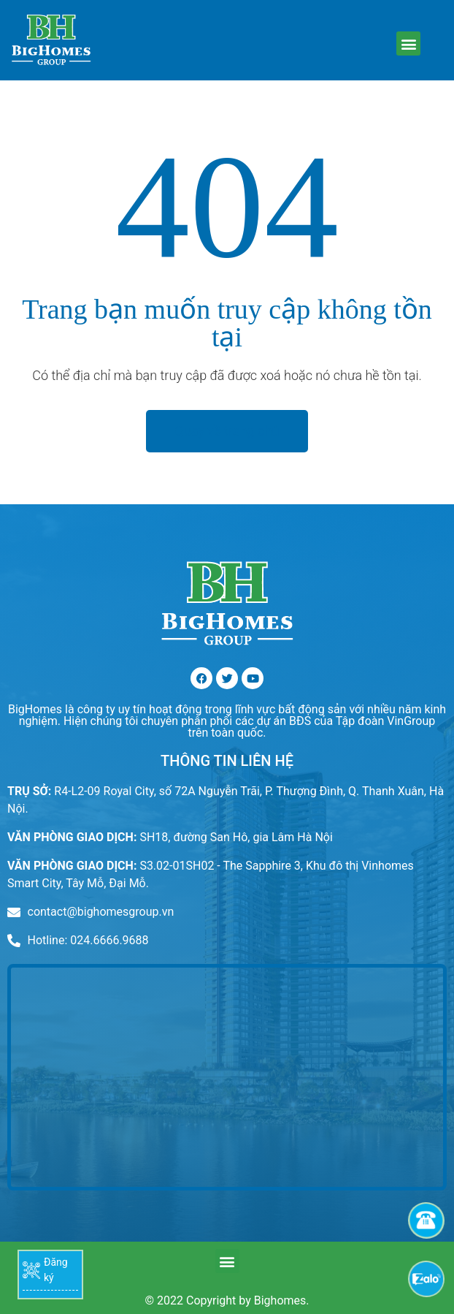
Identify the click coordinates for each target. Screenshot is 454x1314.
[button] (408, 43)
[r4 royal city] (227, 1077)
